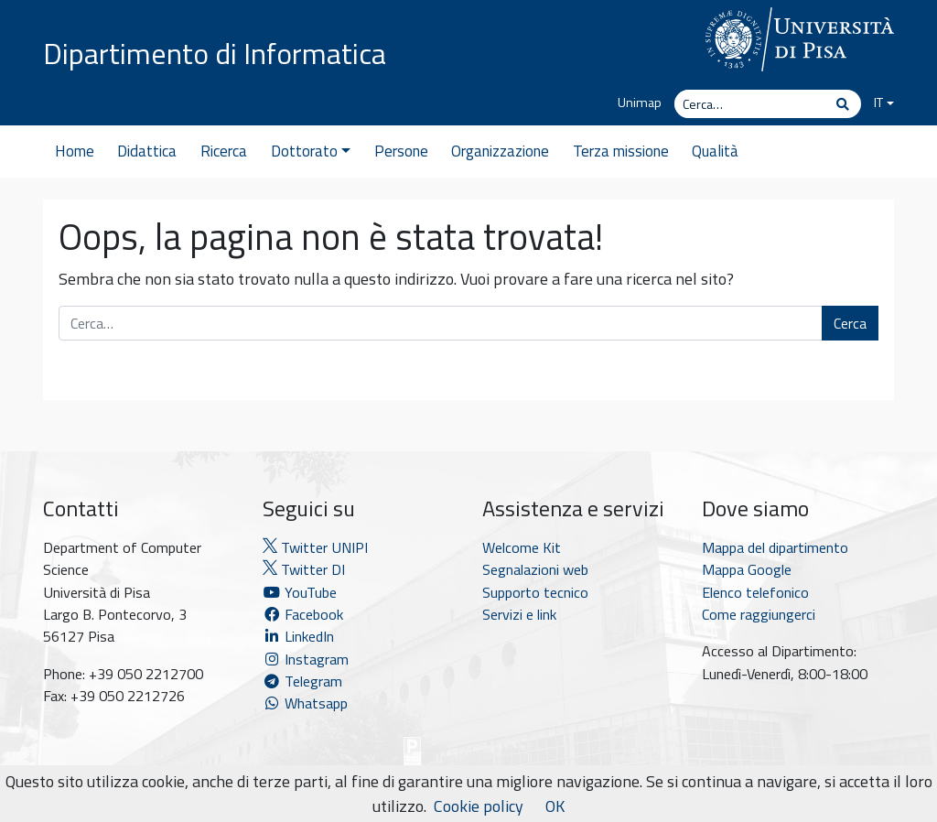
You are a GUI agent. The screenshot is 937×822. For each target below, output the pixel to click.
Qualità (715, 151)
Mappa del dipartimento (775, 547)
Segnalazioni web (535, 569)
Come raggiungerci (758, 614)
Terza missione (621, 151)
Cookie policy (478, 806)
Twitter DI (304, 569)
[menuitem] (877, 103)
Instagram (306, 659)
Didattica (147, 151)
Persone (401, 151)
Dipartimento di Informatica (214, 53)
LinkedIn (298, 636)
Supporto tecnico (535, 592)
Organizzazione (500, 151)
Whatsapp (305, 703)
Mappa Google (747, 569)
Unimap (640, 102)
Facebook (303, 614)
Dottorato (310, 151)
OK (555, 806)
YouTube (300, 592)
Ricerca (223, 151)
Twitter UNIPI (315, 547)
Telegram (302, 681)
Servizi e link (519, 614)
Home (74, 151)
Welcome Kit (521, 547)
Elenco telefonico (755, 592)
